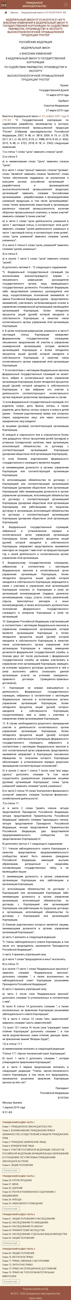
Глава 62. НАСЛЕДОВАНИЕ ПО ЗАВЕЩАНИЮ (25, 1222)
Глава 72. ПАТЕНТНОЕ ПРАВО (17, 1264)
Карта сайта (35, 1298)
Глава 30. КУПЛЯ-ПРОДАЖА (17, 1180)
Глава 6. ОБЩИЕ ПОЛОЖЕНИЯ (17, 1165)
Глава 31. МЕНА (10, 1184)
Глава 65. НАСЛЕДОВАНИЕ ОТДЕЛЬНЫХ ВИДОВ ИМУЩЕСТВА (34, 1234)
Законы (14, 12)
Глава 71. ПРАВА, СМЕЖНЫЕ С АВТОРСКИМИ (25, 1261)
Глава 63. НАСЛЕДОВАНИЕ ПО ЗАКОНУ (22, 1226)
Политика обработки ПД (35, 1289)
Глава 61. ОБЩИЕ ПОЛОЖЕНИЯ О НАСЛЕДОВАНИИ (28, 1218)
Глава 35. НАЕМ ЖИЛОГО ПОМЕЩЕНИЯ (22, 1203)
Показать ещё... (11, 1170)
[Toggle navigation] (66, 4)
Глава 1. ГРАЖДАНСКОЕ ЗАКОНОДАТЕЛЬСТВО (27, 1126)
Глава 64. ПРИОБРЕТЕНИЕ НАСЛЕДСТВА (23, 1230)
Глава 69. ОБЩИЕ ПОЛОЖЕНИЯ (18, 1253)
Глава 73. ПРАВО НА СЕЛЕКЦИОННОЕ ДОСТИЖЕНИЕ (29, 1268)
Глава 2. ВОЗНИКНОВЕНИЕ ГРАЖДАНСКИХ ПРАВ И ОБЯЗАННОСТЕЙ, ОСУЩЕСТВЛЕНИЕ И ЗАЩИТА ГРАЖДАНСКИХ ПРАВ (35, 1134)
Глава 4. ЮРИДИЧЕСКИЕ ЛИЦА (18, 1146)
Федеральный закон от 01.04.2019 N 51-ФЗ (43, 12)
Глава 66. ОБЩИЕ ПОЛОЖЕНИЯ (18, 1238)
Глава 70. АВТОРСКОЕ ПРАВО (17, 1257)
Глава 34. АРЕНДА (11, 1199)
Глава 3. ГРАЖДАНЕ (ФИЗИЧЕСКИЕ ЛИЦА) (24, 1142)
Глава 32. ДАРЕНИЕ (12, 1188)
